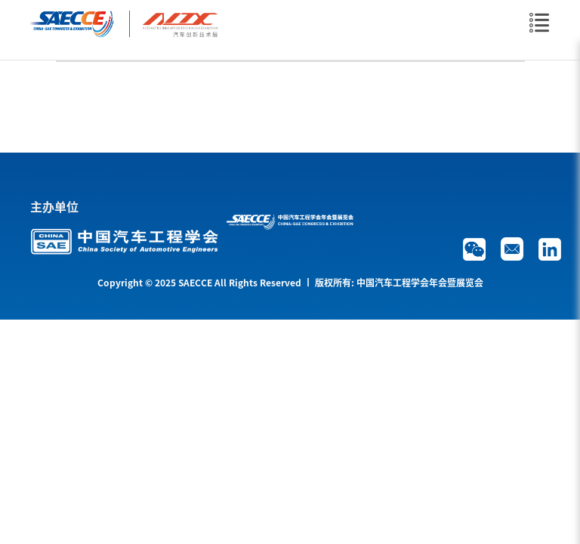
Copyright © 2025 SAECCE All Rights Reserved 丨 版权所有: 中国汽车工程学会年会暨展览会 (290, 282)
